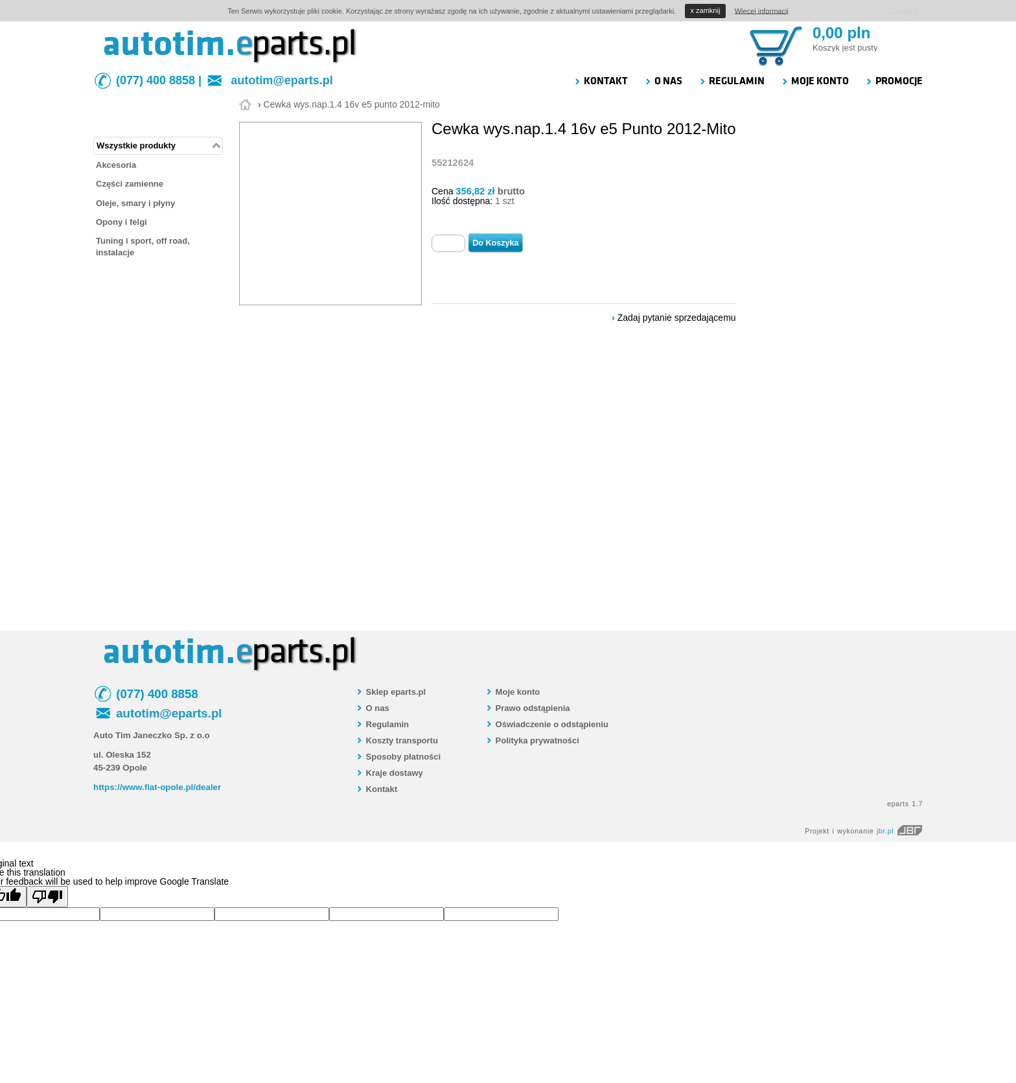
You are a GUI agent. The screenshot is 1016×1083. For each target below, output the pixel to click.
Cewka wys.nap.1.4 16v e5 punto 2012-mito (351, 104)
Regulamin (382, 724)
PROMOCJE (894, 81)
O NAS (663, 81)
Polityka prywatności (532, 740)
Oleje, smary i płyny (135, 203)
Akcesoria (116, 165)
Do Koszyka (495, 243)
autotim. (168, 43)
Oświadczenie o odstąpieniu (546, 724)
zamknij (706, 10)
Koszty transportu (397, 740)
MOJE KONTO (815, 81)
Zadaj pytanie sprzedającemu (677, 317)
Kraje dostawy (389, 773)
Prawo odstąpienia (527, 708)
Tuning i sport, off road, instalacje (143, 246)
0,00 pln (841, 32)
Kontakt (376, 789)
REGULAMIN (731, 81)
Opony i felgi (121, 222)
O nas (372, 708)
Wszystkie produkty (136, 145)
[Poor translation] (47, 896)
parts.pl (295, 43)
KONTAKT (600, 81)
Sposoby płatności (398, 757)
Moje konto (512, 692)
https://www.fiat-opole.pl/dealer (157, 787)
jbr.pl (900, 831)
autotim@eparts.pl (281, 80)
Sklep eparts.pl (391, 692)
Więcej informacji (762, 10)
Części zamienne (129, 184)
